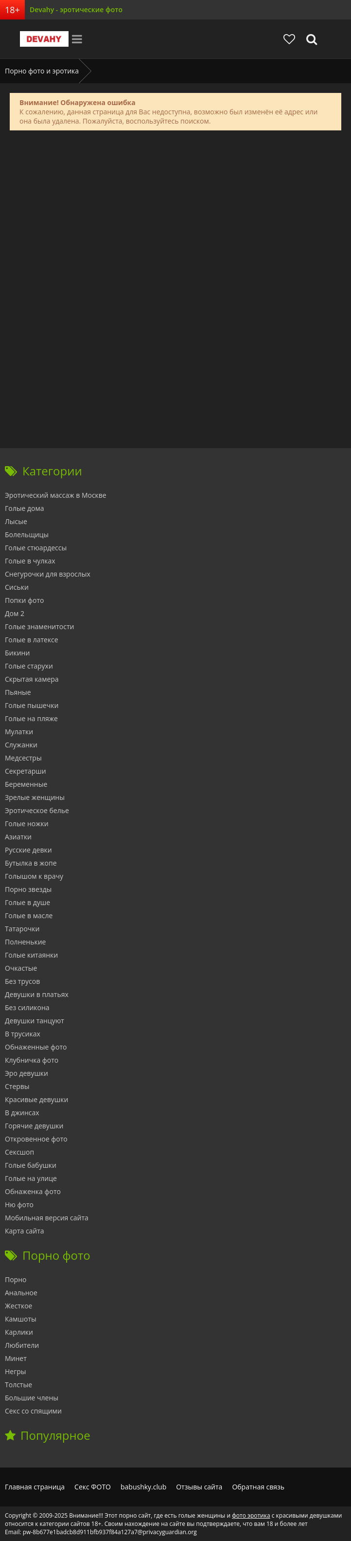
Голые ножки (27, 823)
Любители (22, 1345)
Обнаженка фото (33, 1191)
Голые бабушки (30, 1165)
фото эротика (251, 1515)
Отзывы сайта (199, 1486)
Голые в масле (29, 915)
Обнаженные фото (36, 1047)
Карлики (19, 1332)
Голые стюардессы (36, 547)
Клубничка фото (31, 1060)
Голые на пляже (31, 718)
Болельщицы (27, 534)
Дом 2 (14, 613)
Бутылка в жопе (31, 863)
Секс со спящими (33, 1410)
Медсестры (23, 757)
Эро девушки (26, 1073)
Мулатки (19, 731)
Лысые (16, 521)
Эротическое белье (37, 810)
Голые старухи (29, 666)
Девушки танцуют (34, 1020)
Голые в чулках (30, 560)
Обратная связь (258, 1486)
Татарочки (22, 928)
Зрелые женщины (35, 797)
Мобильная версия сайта (46, 1217)
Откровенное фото (36, 1138)
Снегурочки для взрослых (47, 574)
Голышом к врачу (34, 876)
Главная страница (35, 1486)
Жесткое (18, 1305)
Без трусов (22, 981)
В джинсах (22, 1112)
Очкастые (21, 968)
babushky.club (143, 1486)
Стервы (17, 1086)
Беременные (26, 784)
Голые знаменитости (39, 626)
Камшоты (20, 1318)
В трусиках (22, 1033)
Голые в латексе (31, 639)
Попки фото (24, 600)
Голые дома (24, 508)
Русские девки (28, 849)
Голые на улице (31, 1178)
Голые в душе (27, 902)
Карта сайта (24, 1230)
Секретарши (25, 771)
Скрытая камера (32, 679)
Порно (15, 1279)
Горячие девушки (34, 1125)
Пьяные (18, 692)
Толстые (18, 1384)
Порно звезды (28, 889)
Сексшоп (19, 1152)
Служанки (21, 744)
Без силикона (27, 1007)
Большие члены (31, 1397)
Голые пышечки (31, 705)
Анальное (21, 1292)
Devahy (44, 38)
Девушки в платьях (37, 994)
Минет (16, 1358)
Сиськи (17, 587)
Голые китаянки (31, 955)
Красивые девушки (36, 1099)
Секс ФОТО (92, 1486)
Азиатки (18, 836)
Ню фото (19, 1204)
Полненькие (25, 941)
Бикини (17, 652)
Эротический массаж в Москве (55, 495)
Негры (15, 1371)
